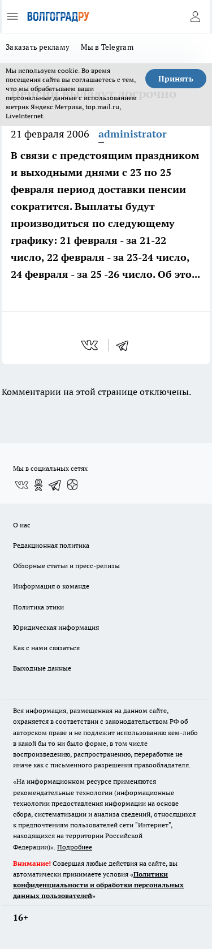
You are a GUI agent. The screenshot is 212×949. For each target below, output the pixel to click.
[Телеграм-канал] (55, 485)
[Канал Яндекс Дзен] (72, 485)
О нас (22, 525)
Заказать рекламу (38, 47)
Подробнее (74, 847)
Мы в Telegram (107, 47)
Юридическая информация (56, 627)
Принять (175, 79)
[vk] (91, 345)
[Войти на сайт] (195, 16)
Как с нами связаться (46, 647)
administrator (132, 133)
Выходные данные (42, 668)
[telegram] (126, 345)
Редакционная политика (51, 545)
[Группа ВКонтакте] (21, 485)
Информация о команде (51, 586)
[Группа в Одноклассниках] (38, 485)
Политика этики (38, 607)
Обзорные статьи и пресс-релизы (66, 565)
